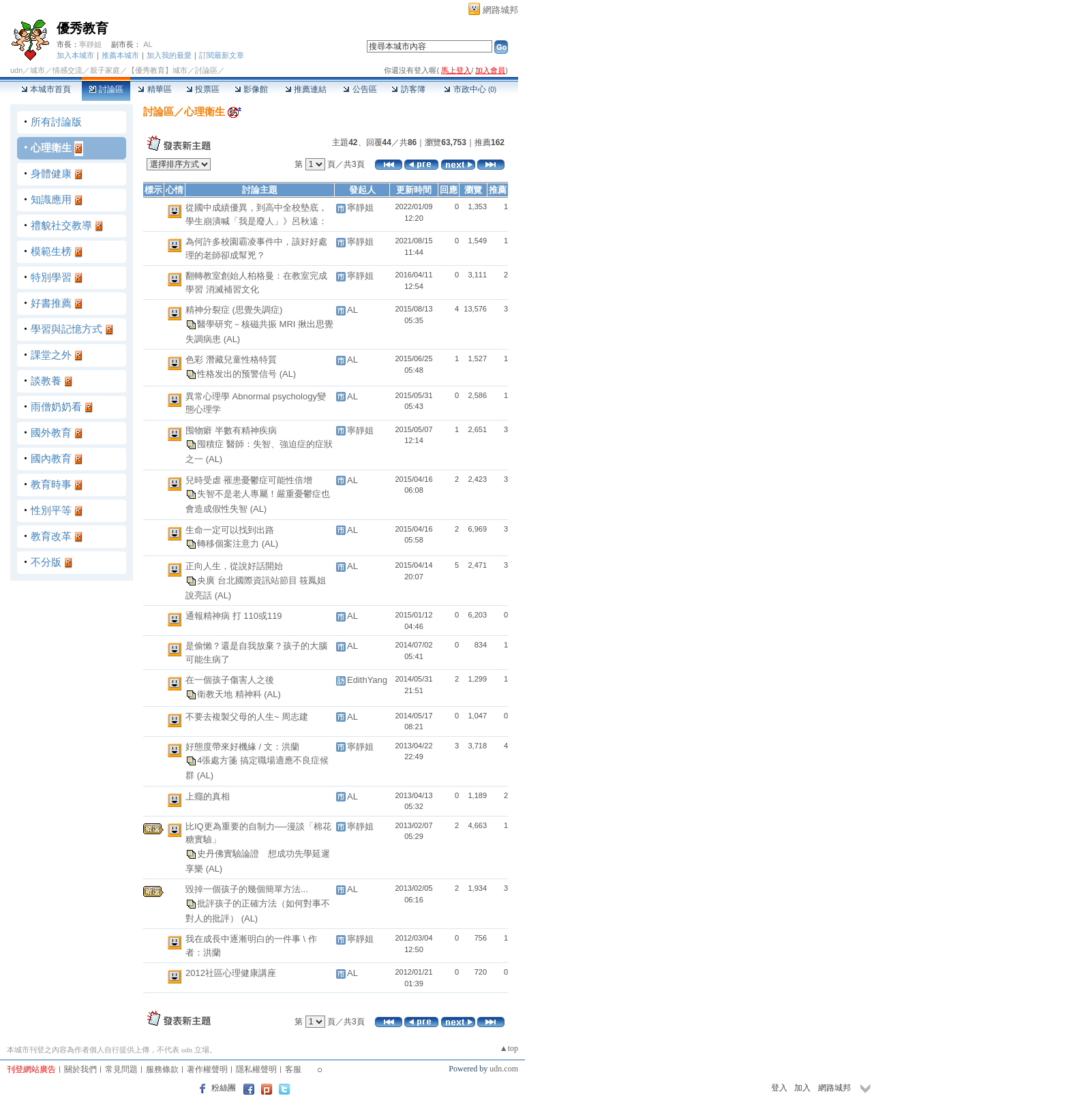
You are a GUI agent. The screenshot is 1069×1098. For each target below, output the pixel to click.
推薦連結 (306, 89)
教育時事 (51, 484)
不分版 (46, 562)
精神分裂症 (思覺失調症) (233, 310)
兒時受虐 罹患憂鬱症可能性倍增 (248, 480)
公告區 (359, 89)
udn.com (504, 1068)
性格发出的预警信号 (238, 373)
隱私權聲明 (256, 1069)
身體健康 (51, 173)
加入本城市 (75, 55)
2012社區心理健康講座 (230, 973)
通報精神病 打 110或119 (233, 616)
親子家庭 (105, 70)
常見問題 (121, 1069)
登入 (779, 1088)
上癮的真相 (207, 796)
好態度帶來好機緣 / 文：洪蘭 (242, 747)
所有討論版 (56, 121)
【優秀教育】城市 (157, 70)
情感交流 (67, 70)
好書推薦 (51, 303)
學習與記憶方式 (66, 329)
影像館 (251, 89)
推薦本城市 (120, 55)
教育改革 (51, 536)
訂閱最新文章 (221, 55)
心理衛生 (51, 147)
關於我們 (80, 1069)
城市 (37, 70)
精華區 (154, 89)
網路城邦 (500, 10)
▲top (509, 1048)
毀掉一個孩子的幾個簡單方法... (246, 889)
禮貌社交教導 (61, 225)
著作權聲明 (207, 1069)
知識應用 (51, 199)
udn (16, 70)
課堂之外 (51, 355)
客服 (293, 1069)
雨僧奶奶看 (56, 406)
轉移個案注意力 (229, 543)
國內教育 (51, 458)
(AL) (232, 339)
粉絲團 (223, 1088)
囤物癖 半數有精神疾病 (231, 430)
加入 (802, 1088)
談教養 (46, 380)
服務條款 (162, 1069)
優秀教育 (82, 28)
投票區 (203, 89)
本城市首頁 (46, 89)
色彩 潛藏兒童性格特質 (231, 359)
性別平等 (51, 510)
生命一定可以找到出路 (229, 530)
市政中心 (470, 89)
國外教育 (51, 432)
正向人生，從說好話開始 (234, 566)
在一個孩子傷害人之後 (229, 680)
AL (147, 44)
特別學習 (51, 277)
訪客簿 (408, 89)
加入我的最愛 (169, 55)
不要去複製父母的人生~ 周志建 (246, 717)
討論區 (106, 89)
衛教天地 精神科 (230, 693)
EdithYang (367, 680)
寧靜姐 (90, 44)
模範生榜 (51, 251)
